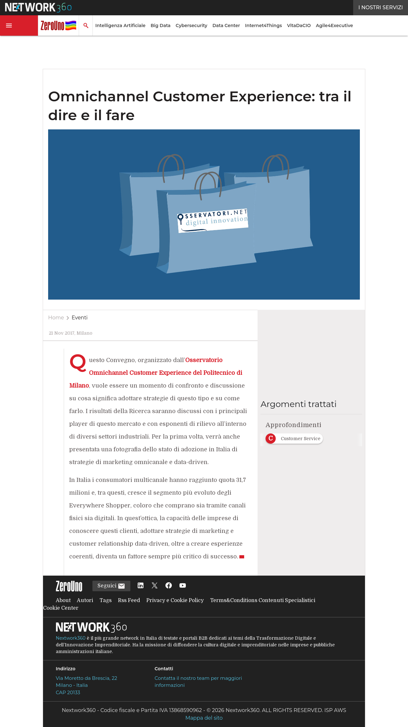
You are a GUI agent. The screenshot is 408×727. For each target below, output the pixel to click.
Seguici (111, 586)
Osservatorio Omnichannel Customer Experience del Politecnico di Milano (155, 373)
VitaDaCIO (299, 25)
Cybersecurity (191, 25)
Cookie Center (60, 608)
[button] (19, 25)
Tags (105, 600)
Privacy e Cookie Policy (175, 600)
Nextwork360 (70, 638)
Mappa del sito (203, 718)
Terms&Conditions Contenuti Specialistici (262, 600)
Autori (85, 600)
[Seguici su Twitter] (154, 586)
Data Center (226, 25)
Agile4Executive (334, 25)
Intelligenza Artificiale (120, 25)
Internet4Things (263, 25)
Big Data (161, 25)
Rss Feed (129, 600)
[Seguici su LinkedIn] (140, 586)
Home (56, 318)
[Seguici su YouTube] (182, 586)
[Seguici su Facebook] (168, 586)
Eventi (80, 318)
